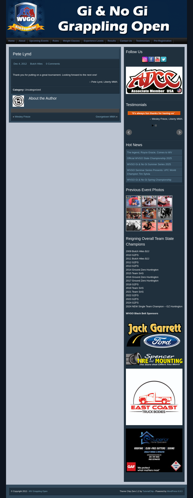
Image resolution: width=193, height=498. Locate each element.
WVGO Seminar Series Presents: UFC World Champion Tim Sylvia (151, 172)
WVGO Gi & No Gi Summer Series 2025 (149, 164)
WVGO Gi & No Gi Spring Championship (149, 179)
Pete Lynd (22, 54)
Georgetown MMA (105, 116)
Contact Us (126, 41)
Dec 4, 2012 (20, 63)
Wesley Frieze (22, 116)
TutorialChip (148, 491)
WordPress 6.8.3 (174, 491)
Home (11, 41)
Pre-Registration (162, 41)
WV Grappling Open (38, 491)
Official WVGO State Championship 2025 (149, 158)
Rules (56, 41)
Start (153, 125)
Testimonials (143, 41)
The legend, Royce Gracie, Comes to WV (149, 152)
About (22, 41)
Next (179, 132)
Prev (129, 132)
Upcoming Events (38, 41)
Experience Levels (94, 41)
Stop (156, 125)
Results (112, 41)
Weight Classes (71, 41)
